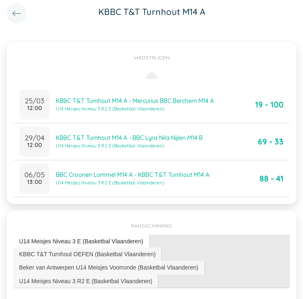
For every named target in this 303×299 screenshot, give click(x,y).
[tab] (81, 241)
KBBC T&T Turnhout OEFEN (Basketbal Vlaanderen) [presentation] (87, 254)
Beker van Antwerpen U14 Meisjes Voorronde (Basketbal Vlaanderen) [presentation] (109, 267)
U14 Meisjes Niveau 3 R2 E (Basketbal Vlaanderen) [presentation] (85, 281)
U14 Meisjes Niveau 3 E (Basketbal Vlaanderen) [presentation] (81, 241)
